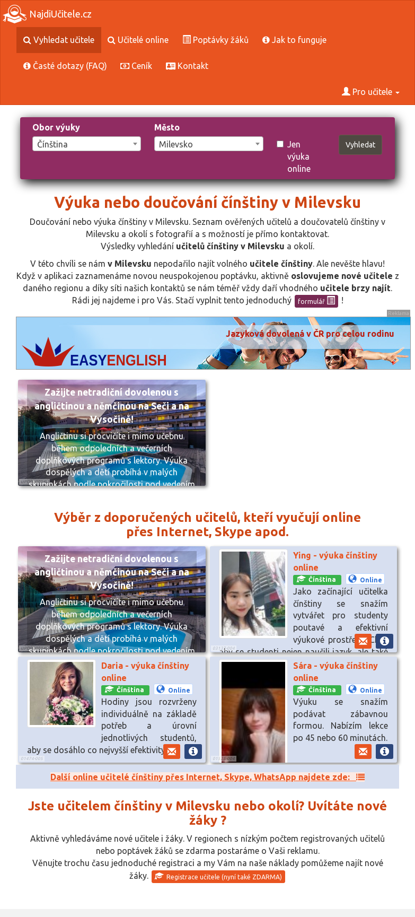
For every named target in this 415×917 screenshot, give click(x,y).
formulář (316, 300)
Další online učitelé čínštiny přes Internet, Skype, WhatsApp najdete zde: (207, 777)
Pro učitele (371, 92)
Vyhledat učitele (58, 40)
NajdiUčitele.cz (47, 14)
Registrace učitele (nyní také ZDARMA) (218, 876)
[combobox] (86, 143)
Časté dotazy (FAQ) (65, 66)
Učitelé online (138, 40)
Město (167, 127)
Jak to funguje (294, 40)
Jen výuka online (294, 156)
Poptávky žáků (215, 40)
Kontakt (187, 66)
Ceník (136, 66)
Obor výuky (56, 127)
